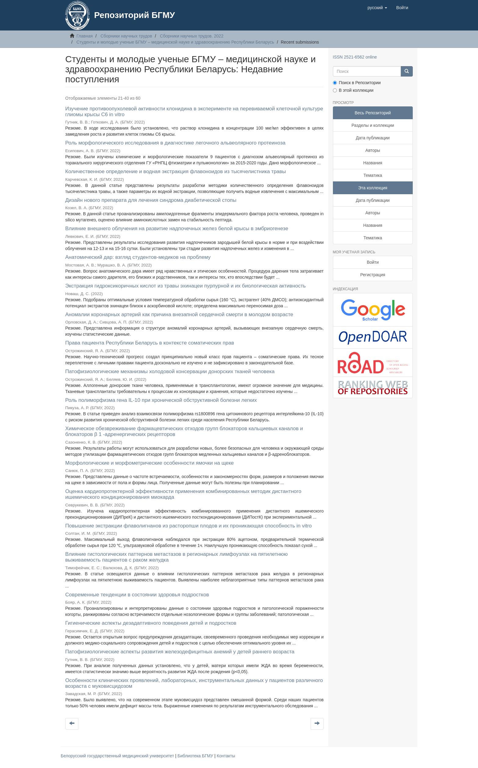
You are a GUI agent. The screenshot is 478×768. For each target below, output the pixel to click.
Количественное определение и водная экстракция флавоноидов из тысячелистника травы (175, 171)
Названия (372, 162)
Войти (373, 262)
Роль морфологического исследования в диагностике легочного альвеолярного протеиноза (175, 143)
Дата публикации (373, 137)
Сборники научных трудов (126, 36)
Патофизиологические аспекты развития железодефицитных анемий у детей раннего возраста (179, 652)
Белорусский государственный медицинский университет (118, 755)
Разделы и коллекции (372, 125)
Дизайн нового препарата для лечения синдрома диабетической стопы (151, 200)
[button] (377, 7)
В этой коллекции (353, 90)
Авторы (373, 150)
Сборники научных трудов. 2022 (191, 36)
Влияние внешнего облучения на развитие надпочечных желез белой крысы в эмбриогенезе (176, 228)
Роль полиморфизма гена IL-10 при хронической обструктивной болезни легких (161, 400)
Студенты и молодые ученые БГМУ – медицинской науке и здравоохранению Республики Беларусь (175, 42)
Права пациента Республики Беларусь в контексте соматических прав (149, 343)
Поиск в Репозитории (357, 82)
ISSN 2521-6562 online (355, 57)
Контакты (226, 755)
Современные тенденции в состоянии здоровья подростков (137, 595)
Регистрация (372, 274)
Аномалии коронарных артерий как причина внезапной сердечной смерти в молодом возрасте (179, 314)
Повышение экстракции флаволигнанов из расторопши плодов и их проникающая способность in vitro (188, 526)
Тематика (372, 175)
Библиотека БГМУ (195, 755)
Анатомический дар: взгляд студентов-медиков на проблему (138, 257)
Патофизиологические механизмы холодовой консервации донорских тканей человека (170, 371)
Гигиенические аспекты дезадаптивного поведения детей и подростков (150, 623)
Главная (85, 36)
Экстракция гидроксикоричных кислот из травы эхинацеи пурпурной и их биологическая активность (185, 286)
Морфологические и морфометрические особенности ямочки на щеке (149, 463)
